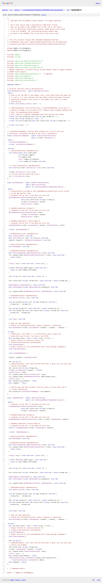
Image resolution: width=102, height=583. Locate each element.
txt (93, 580)
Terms (23, 580)
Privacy (17, 580)
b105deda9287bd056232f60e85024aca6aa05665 (42, 10)
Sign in (98, 3)
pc (68, 10)
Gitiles (12, 580)
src (11, 10)
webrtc (5, 10)
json (98, 580)
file (43, 15)
